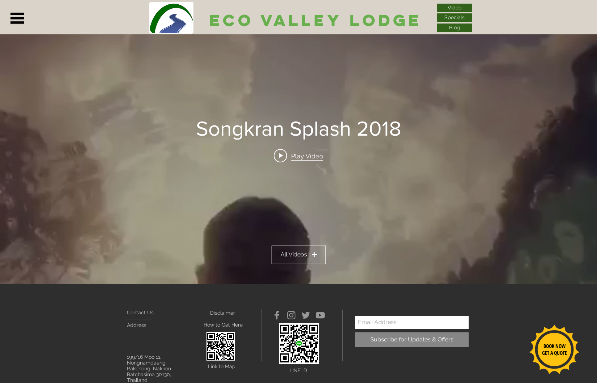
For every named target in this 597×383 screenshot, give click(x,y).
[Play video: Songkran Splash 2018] (298, 156)
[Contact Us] (154, 313)
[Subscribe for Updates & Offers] (412, 339)
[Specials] (454, 17)
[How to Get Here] (223, 325)
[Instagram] (291, 315)
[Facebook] (276, 315)
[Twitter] (305, 315)
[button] (17, 18)
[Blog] (454, 28)
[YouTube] (320, 315)
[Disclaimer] (225, 313)
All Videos (299, 254)
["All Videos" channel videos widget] (298, 159)
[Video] (454, 8)
